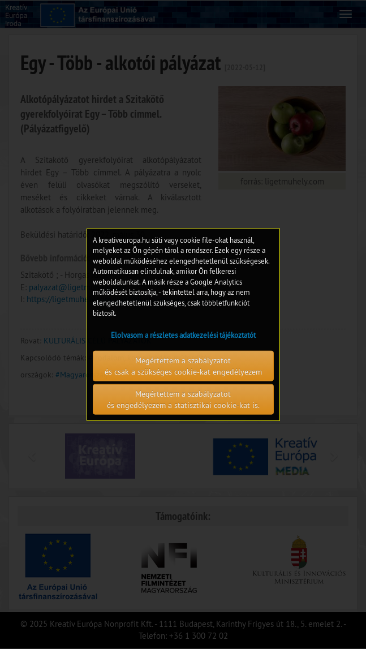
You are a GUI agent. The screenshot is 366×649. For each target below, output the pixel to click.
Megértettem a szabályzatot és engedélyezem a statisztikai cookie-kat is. (183, 399)
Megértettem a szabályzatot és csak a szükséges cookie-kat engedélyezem (183, 366)
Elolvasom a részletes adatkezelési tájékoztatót (183, 334)
